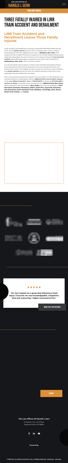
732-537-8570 (34, 10)
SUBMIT (51, 393)
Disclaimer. (50, 459)
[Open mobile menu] (64, 4)
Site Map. (58, 459)
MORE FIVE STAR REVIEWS (52, 307)
